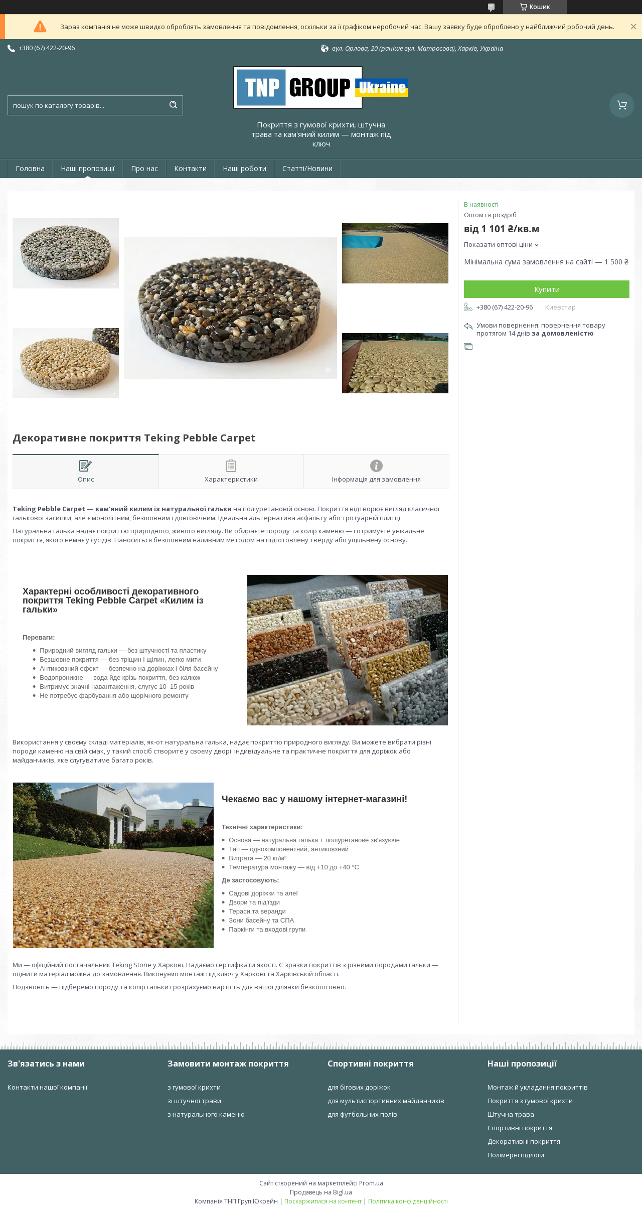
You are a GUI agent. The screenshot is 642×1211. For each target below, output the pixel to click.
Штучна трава (511, 1114)
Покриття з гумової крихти (530, 1100)
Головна (30, 168)
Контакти (190, 168)
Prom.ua (371, 1183)
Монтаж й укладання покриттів (538, 1087)
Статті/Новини (307, 168)
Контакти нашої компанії (47, 1087)
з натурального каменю (206, 1114)
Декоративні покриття (524, 1141)
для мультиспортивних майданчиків (386, 1100)
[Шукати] (173, 105)
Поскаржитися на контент (323, 1201)
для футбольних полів (362, 1114)
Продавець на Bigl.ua (321, 1192)
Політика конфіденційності (408, 1201)
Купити (547, 289)
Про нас (144, 168)
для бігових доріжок (359, 1087)
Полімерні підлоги (516, 1154)
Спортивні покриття (520, 1127)
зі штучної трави (194, 1100)
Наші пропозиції (88, 168)
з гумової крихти (194, 1087)
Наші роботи (244, 168)
